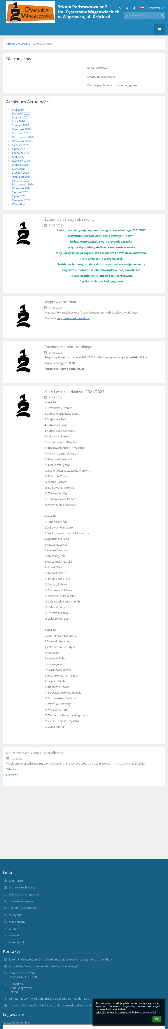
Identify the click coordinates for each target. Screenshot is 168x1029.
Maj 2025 (18, 157)
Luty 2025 (18, 169)
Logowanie (156, 8)
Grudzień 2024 (21, 176)
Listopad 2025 (21, 133)
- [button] (127, 8)
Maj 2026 (18, 109)
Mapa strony (17, 922)
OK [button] (157, 1019)
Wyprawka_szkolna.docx (73, 318)
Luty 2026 (18, 121)
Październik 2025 (23, 137)
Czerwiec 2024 (21, 200)
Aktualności (42, 44)
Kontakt (14, 935)
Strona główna (18, 44)
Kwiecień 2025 (21, 161)
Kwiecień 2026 (21, 113)
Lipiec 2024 (19, 196)
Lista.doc (12, 775)
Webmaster (16, 881)
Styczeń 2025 (20, 172)
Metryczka (15, 915)
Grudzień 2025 (21, 129)
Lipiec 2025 (19, 149)
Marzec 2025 (20, 165)
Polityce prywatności (144, 1012)
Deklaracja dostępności (24, 894)
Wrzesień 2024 (21, 188)
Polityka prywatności (22, 908)
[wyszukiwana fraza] (144, 15)
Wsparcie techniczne (22, 887)
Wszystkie (18, 204)
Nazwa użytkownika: (16, 1022)
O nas (12, 928)
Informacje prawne (21, 901)
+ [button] (120, 8)
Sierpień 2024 (20, 192)
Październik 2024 (23, 184)
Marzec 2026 (20, 117)
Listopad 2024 (21, 180)
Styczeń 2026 (20, 125)
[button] (142, 8)
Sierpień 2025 (20, 145)
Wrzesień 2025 (21, 141)
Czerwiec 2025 (21, 153)
